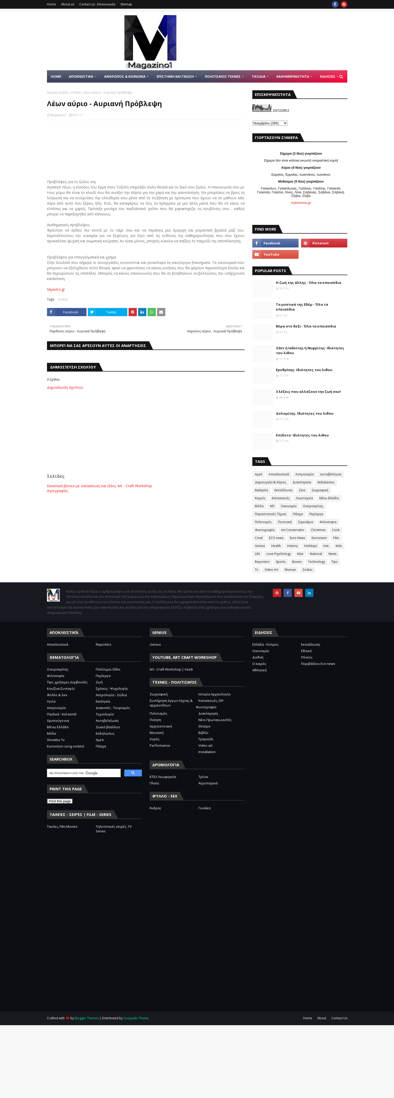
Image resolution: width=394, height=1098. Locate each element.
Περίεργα (316, 514)
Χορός (154, 739)
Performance (160, 745)
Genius (260, 546)
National (316, 554)
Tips (334, 562)
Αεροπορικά (208, 783)
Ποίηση (155, 719)
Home (51, 4)
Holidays (310, 546)
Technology (316, 562)
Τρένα (203, 776)
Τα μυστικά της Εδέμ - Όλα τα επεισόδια (302, 307)
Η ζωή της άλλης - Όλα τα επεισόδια (308, 282)
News (333, 554)
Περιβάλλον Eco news (318, 663)
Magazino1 (58, 115)
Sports (280, 562)
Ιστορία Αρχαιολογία (214, 694)
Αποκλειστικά (279, 474)
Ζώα (302, 490)
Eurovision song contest (65, 746)
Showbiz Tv (56, 739)
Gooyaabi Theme (136, 1018)
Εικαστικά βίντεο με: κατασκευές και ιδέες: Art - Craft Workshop (99, 485)
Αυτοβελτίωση (107, 720)
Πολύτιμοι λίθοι (108, 669)
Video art (205, 745)
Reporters (262, 562)
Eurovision (319, 538)
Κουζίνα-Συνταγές (61, 688)
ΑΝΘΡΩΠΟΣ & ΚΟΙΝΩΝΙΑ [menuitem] (125, 76)
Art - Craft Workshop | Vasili (171, 669)
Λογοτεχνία (304, 498)
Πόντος (306, 657)
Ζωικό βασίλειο (108, 727)
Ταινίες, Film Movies (62, 826)
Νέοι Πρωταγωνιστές (215, 719)
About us (67, 4)
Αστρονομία (304, 474)
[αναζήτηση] (83, 773)
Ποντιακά (285, 522)
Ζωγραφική (320, 490)
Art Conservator (292, 530)
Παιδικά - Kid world (61, 714)
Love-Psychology (278, 554)
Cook (336, 530)
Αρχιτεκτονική (161, 726)
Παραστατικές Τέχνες (270, 514)
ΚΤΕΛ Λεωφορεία (163, 776)
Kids (339, 546)
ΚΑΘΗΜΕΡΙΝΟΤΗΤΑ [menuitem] (292, 76)
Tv (256, 569)
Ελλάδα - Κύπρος (265, 644)
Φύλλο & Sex (57, 695)
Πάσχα (298, 514)
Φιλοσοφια (328, 522)
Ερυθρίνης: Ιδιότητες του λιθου (304, 369)
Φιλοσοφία (55, 675)
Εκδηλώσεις (326, 482)
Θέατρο (204, 726)
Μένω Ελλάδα (329, 498)
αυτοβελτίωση (330, 474)
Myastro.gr (56, 289)
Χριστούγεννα (58, 720)
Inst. (326, 546)
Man (300, 554)
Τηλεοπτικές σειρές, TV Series (114, 828)
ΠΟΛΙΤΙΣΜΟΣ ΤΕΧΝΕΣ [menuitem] (223, 76)
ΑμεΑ (258, 474)
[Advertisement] (146, 433)
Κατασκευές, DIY (211, 700)
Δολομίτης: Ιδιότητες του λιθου (304, 413)
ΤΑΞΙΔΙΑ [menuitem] (258, 76)
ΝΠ (272, 506)
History (292, 546)
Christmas (318, 530)
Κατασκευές (281, 498)
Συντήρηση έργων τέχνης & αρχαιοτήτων (171, 702)
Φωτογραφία (265, 530)
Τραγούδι (205, 739)
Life (257, 554)
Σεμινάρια (305, 522)
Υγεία (51, 701)
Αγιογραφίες (57, 490)
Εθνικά (306, 650)
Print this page (60, 801)
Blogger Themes (87, 1018)
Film (336, 538)
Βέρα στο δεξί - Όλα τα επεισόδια (306, 326)
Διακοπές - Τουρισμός (113, 707)
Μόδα (259, 506)
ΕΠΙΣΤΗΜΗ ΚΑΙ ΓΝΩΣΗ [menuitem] (175, 76)
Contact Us (339, 1018)
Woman (290, 569)
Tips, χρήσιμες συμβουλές (67, 682)
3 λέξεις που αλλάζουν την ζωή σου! (308, 391)
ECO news (276, 538)
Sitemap (126, 4)
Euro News (297, 538)
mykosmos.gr (301, 203)
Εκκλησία (261, 490)
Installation (207, 752)
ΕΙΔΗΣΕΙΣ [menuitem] (327, 76)
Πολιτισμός (263, 522)
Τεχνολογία (105, 714)
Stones (297, 562)
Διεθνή (257, 657)
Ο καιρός (259, 663)
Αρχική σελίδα (57, 92)
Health (276, 546)
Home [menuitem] (56, 76)
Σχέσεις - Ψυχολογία (112, 688)
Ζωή (99, 682)
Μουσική (157, 732)
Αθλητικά (259, 670)
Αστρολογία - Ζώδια (111, 695)
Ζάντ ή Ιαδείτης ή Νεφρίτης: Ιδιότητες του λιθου (310, 350)
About (321, 1018)
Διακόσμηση (302, 482)
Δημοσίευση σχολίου (65, 387)
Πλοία (154, 783)
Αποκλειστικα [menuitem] (81, 76)
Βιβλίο (203, 732)
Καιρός (260, 498)
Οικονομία (288, 506)
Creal (259, 538)
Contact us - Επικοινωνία (97, 4)
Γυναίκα (204, 808)
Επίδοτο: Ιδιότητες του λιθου (302, 435)
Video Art (271, 569)
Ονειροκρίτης (313, 506)
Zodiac (76, 92)
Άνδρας (155, 808)
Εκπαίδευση (283, 490)
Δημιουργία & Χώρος (270, 482)
